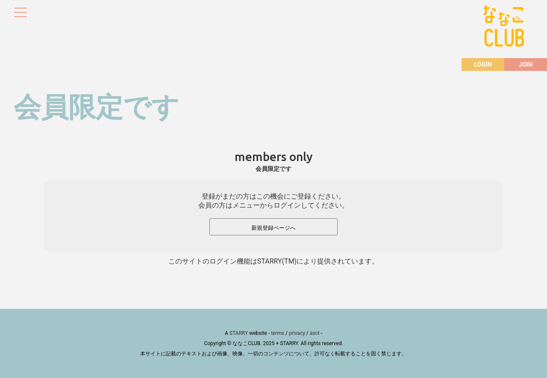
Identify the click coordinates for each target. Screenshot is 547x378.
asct (315, 333)
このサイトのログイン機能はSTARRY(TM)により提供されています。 (273, 261)
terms (277, 333)
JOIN (525, 64)
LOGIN (482, 64)
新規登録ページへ (273, 228)
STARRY (238, 333)
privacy (297, 333)
